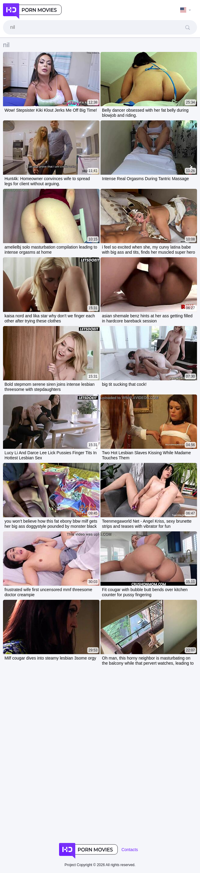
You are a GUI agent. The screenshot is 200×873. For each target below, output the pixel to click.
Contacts (129, 849)
